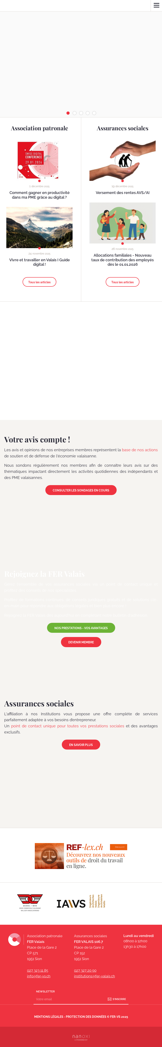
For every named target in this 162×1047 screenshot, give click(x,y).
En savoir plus (81, 745)
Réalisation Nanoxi (81, 1037)
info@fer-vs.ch (38, 976)
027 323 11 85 (37, 970)
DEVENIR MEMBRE (81, 642)
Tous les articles (39, 282)
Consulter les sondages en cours (81, 490)
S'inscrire (119, 998)
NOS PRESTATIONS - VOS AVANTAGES (81, 628)
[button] (68, 113)
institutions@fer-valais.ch (94, 976)
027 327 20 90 (85, 970)
